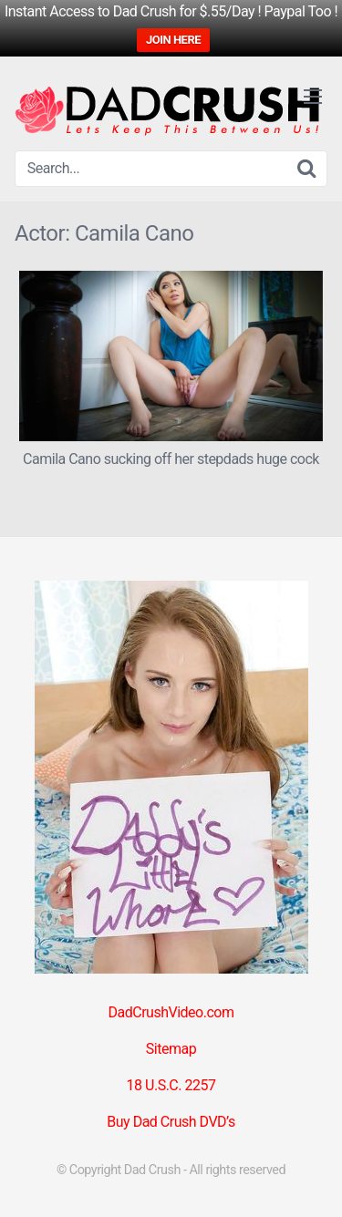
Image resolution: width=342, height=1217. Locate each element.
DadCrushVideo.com (171, 1012)
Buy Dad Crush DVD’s (170, 1121)
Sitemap (171, 1048)
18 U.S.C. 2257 (171, 1085)
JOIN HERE (173, 39)
